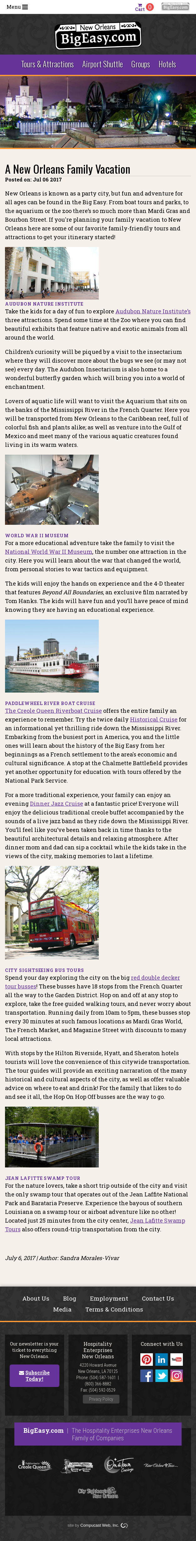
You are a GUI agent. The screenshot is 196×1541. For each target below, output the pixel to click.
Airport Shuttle (102, 64)
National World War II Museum (48, 551)
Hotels (167, 64)
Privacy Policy (101, 1399)
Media (62, 1309)
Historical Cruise (154, 719)
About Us (35, 1298)
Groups (140, 64)
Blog (69, 1298)
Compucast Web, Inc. (99, 1525)
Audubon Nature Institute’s (153, 311)
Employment (109, 1298)
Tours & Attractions (47, 64)
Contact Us (158, 1298)
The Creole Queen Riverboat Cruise (53, 710)
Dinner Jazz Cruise (56, 803)
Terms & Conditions (114, 1309)
